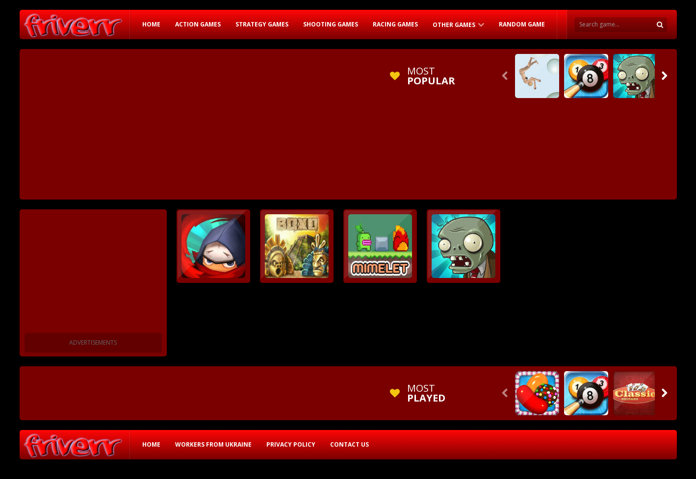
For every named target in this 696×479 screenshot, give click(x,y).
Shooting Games (330, 24)
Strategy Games (261, 24)
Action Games (198, 24)
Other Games (454, 25)
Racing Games (395, 24)
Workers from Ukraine (213, 444)
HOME (151, 24)
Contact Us (349, 444)
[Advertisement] (203, 122)
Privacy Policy (290, 444)
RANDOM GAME (522, 24)
